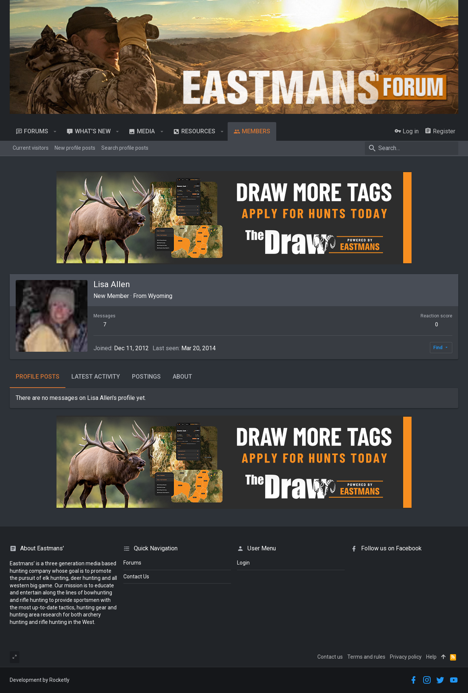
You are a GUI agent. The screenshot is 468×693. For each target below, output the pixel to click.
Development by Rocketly (40, 680)
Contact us (330, 657)
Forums (132, 563)
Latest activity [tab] (95, 376)
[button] (55, 131)
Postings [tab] (146, 376)
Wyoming (160, 295)
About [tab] (182, 376)
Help (431, 657)
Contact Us (136, 576)
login (243, 563)
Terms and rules (366, 657)
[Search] (411, 148)
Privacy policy (406, 657)
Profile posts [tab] (37, 376)
